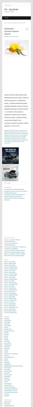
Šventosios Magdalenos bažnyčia (14, 194)
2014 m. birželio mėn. (10, 298)
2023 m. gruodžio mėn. (10, 267)
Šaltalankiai (8, 371)
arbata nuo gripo (23, 130)
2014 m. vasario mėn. (10, 304)
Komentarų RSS (9, 405)
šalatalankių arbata (15, 136)
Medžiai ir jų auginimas (11, 353)
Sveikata (6, 378)
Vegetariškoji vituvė (10, 390)
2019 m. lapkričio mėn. (10, 274)
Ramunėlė (7, 369)
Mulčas (6, 355)
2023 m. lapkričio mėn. (10, 268)
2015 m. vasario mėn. (10, 288)
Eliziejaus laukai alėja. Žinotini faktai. (15, 191)
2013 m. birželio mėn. (10, 310)
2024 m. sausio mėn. (10, 265)
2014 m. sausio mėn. (10, 305)
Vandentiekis (8, 385)
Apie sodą (7, 322)
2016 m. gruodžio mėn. (10, 279)
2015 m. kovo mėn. (9, 286)
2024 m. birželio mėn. (10, 263)
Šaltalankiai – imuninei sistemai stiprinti (11, 31)
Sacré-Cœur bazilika (10, 193)
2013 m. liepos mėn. (9, 309)
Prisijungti (7, 402)
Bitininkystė (8, 329)
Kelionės (7, 341)
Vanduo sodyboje (9, 387)
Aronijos (7, 324)
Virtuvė (6, 394)
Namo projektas (9, 357)
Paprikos (7, 362)
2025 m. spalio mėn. (9, 261)
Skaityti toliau (16, 126)
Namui (6, 359)
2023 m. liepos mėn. (9, 270)
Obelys (6, 360)
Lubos (6, 352)
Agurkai (6, 318)
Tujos (6, 381)
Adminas (16, 36)
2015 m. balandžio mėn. (11, 284)
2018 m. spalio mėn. (9, 277)
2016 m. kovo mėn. (9, 281)
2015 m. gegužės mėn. (10, 282)
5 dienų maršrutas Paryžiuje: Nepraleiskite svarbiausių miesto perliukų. (14, 198)
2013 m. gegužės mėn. (10, 312)
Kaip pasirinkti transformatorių (14, 189)
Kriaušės (7, 348)
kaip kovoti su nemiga (20, 132)
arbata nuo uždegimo (9, 132)
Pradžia (6, 17)
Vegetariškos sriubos (11, 392)
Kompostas (7, 345)
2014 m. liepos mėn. (9, 296)
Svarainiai (7, 376)
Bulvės (6, 332)
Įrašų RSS (7, 403)
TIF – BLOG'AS (11, 9)
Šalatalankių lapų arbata (19, 138)
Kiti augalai (7, 343)
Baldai (6, 327)
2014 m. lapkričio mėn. (10, 289)
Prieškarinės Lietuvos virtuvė (13, 366)
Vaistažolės (8, 383)
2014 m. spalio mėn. (9, 291)
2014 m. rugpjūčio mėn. (11, 295)
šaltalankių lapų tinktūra (18, 141)
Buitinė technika (9, 331)
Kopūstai (7, 346)
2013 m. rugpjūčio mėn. (11, 307)
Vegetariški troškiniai (11, 388)
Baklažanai (7, 325)
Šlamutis (7, 373)
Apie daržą (12, 130)
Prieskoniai (7, 367)
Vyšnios (6, 395)
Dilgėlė (6, 334)
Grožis (6, 339)
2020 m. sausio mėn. (10, 272)
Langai (6, 350)
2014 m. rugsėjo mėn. (10, 293)
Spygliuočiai (8, 374)
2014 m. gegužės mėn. (10, 300)
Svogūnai (7, 380)
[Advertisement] (16, 76)
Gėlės (6, 336)
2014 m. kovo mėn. (9, 302)
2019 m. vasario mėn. (10, 275)
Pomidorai (7, 364)
